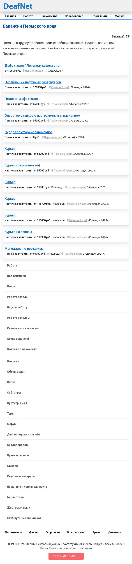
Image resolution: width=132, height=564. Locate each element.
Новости (13, 361)
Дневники (115, 532)
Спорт (11, 382)
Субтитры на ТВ (18, 403)
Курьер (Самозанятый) (22, 165)
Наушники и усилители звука (27, 486)
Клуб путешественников (24, 518)
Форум (119, 16)
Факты (33, 532)
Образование (74, 16)
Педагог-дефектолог (21, 99)
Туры (10, 413)
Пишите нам (13, 532)
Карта (44, 548)
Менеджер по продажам (24, 248)
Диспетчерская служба (23, 434)
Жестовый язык (18, 507)
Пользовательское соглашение (70, 548)
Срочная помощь (66, 556)
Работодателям (18, 318)
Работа (28, 16)
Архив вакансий (18, 338)
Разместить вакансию (23, 328)
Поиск (11, 286)
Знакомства (49, 16)
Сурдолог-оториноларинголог (28, 132)
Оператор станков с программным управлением (42, 115)
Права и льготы (18, 455)
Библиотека (15, 497)
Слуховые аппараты (21, 476)
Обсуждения (16, 371)
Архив (96, 532)
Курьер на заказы (18, 232)
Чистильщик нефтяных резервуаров (33, 82)
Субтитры (14, 392)
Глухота (12, 466)
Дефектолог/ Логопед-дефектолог (33, 65)
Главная (10, 16)
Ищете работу (17, 307)
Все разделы (76, 532)
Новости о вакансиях (22, 349)
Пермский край (34, 70)
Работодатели (17, 297)
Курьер (10, 149)
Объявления (99, 16)
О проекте (53, 532)
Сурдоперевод (17, 445)
